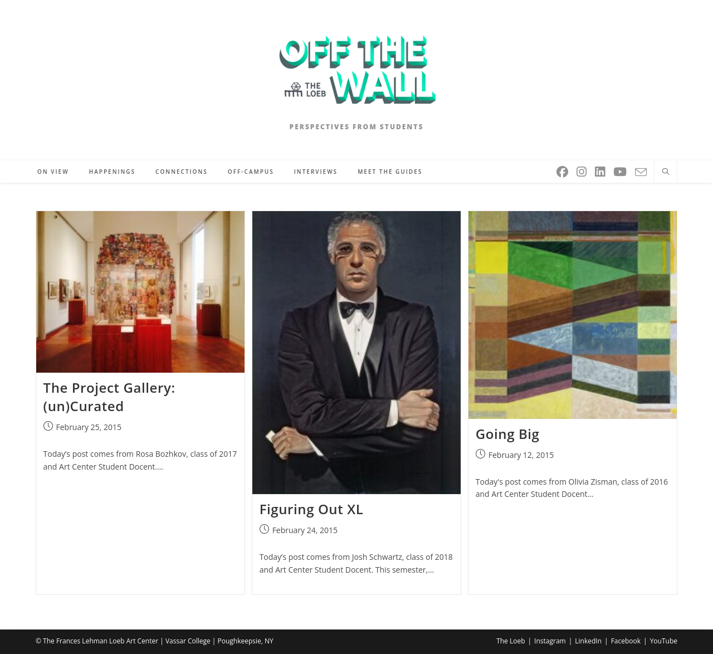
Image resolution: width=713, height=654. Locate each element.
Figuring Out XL (312, 509)
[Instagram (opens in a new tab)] (582, 170)
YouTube (663, 641)
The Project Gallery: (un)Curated (109, 397)
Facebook (626, 641)
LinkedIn (588, 641)
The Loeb (510, 641)
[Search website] (665, 172)
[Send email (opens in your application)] (641, 170)
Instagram (550, 641)
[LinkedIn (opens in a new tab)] (601, 170)
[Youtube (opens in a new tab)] (620, 170)
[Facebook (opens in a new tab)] (563, 170)
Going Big (508, 433)
